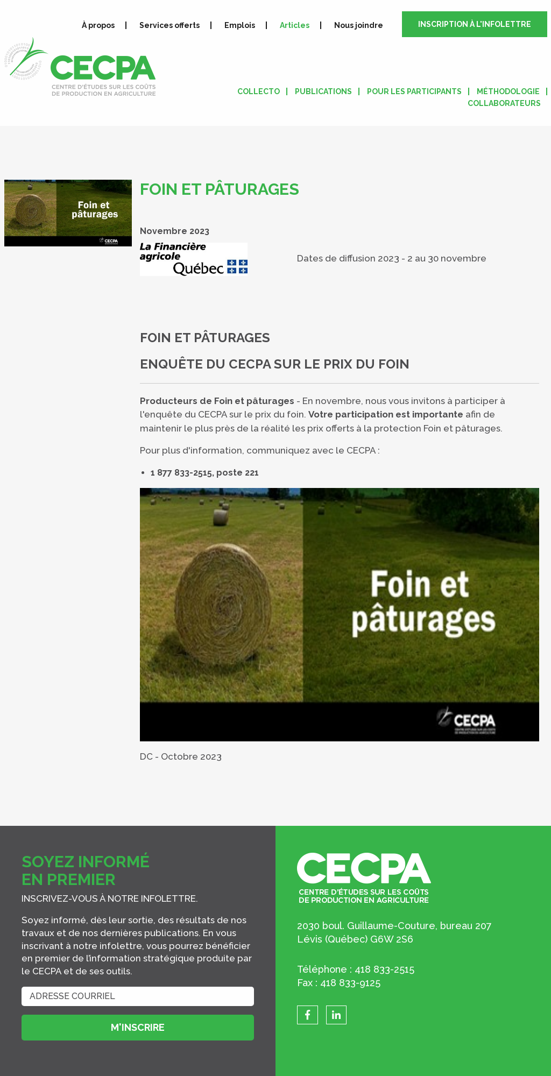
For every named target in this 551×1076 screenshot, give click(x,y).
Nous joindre (358, 25)
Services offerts (169, 25)
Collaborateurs (504, 103)
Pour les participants (414, 91)
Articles (294, 25)
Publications (323, 91)
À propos (98, 25)
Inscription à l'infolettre (474, 24)
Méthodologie (508, 91)
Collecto (258, 91)
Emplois (239, 25)
